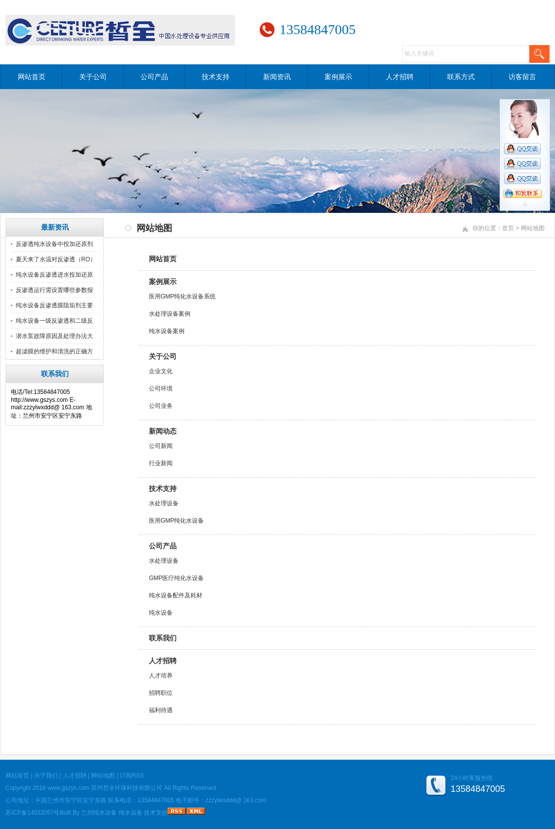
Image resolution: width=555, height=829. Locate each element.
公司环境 (161, 388)
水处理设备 (164, 503)
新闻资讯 (277, 77)
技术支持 (216, 77)
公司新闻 (161, 445)
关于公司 (93, 77)
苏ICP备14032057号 (32, 812)
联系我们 (163, 638)
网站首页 (32, 77)
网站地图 (103, 775)
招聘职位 (161, 692)
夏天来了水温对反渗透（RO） (56, 259)
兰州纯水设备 (99, 812)
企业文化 (161, 371)
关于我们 (46, 775)
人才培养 (161, 675)
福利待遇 (161, 710)
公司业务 (161, 405)
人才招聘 (400, 77)
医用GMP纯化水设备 (176, 520)
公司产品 (154, 77)
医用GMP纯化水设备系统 (182, 296)
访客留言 (522, 77)
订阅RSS (132, 775)
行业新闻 (161, 463)
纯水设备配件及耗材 (175, 595)
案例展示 (338, 77)
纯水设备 (161, 612)
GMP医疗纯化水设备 (176, 578)
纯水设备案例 (167, 331)
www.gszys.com (68, 787)
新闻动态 (163, 431)
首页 (508, 228)
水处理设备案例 (169, 313)
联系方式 (461, 77)
